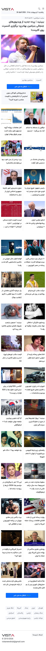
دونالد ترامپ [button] (38, 618)
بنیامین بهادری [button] (27, 80)
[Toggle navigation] (43, 8)
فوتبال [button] (40, 608)
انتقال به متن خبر (23, 86)
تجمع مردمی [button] (11, 618)
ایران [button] (33, 608)
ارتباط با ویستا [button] (37, 635)
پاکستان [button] (20, 613)
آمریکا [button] (19, 608)
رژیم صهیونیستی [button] (24, 618)
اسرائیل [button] (11, 613)
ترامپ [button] (29, 613)
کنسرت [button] (38, 80)
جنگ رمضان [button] (38, 613)
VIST (7, 8)
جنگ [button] (26, 608)
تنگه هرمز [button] (10, 608)
